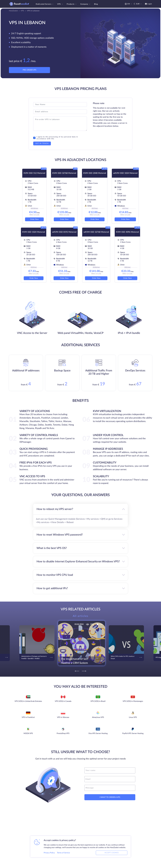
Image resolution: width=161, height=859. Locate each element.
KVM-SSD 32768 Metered (64, 173)
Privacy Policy (49, 853)
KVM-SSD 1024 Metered (33, 232)
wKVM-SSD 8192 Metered (64, 232)
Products (72, 4)
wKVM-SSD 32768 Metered (96, 232)
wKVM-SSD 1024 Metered (125, 173)
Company (85, 4)
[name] (109, 770)
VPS (60, 4)
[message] (109, 788)
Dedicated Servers (45, 4)
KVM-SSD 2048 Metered (94, 173)
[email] (109, 779)
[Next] (84, 671)
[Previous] (77, 671)
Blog (96, 4)
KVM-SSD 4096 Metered (127, 232)
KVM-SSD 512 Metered (34, 173)
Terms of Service (63, 853)
